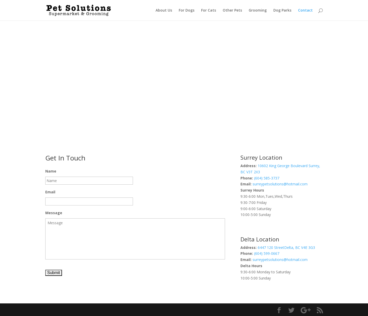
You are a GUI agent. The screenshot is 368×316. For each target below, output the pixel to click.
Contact (305, 10)
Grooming (258, 10)
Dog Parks (282, 10)
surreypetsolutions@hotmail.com (280, 184)
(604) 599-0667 (266, 253)
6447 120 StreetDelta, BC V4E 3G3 (286, 247)
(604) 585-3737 (266, 178)
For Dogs (186, 10)
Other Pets (232, 10)
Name (50, 171)
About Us (164, 10)
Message (53, 213)
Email (50, 192)
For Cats (208, 10)
